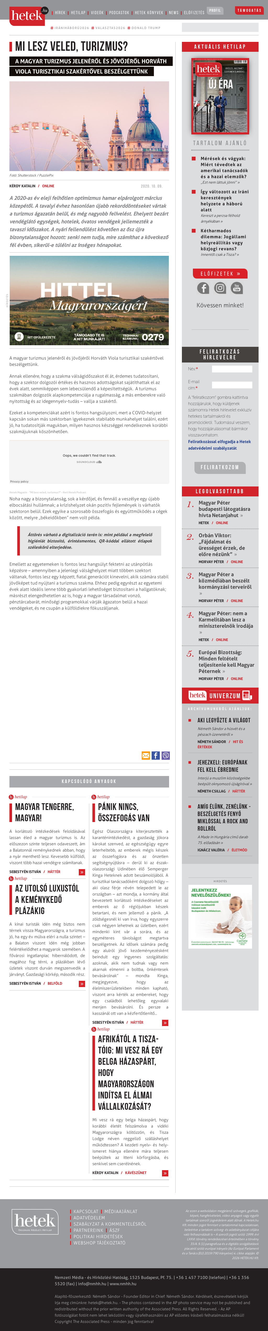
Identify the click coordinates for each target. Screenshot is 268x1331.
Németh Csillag (212, 791)
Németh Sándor (212, 741)
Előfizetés (194, 13)
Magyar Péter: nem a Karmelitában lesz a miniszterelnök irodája (226, 622)
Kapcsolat (86, 1211)
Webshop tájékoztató (100, 1242)
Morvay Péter (211, 561)
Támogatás (250, 11)
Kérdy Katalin (22, 186)
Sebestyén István (25, 871)
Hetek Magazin (18, 492)
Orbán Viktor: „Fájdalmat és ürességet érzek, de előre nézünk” (222, 544)
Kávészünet (136, 1172)
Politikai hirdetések (98, 1236)
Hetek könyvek (149, 13)
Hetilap (78, 13)
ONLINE (48, 186)
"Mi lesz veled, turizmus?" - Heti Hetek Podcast (57, 492)
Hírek (60, 13)
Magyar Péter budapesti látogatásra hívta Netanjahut (224, 509)
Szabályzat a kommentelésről (110, 1224)
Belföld (55, 983)
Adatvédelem (89, 1217)
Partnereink (88, 1230)
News (174, 13)
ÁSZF (114, 1230)
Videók (97, 13)
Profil (215, 11)
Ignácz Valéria (211, 850)
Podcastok (119, 13)
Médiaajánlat (120, 1211)
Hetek (204, 522)
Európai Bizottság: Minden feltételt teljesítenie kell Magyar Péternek (226, 661)
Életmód (239, 850)
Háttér (54, 871)
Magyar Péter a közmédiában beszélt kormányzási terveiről (225, 583)
